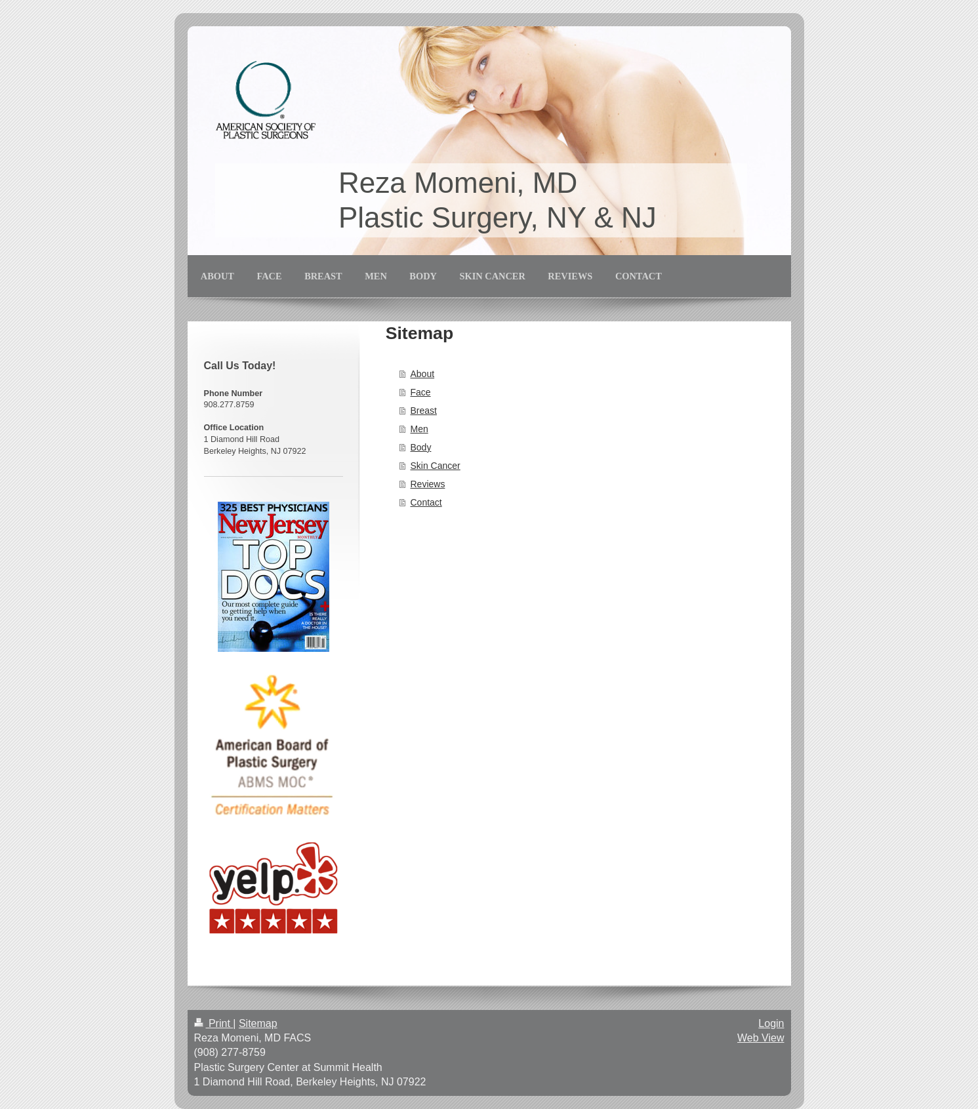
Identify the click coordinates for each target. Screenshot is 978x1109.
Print (214, 1023)
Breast (424, 410)
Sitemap (258, 1023)
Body (421, 447)
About (423, 374)
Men (419, 429)
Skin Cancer (435, 465)
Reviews (428, 484)
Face (421, 392)
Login (771, 1023)
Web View (760, 1037)
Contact (426, 502)
